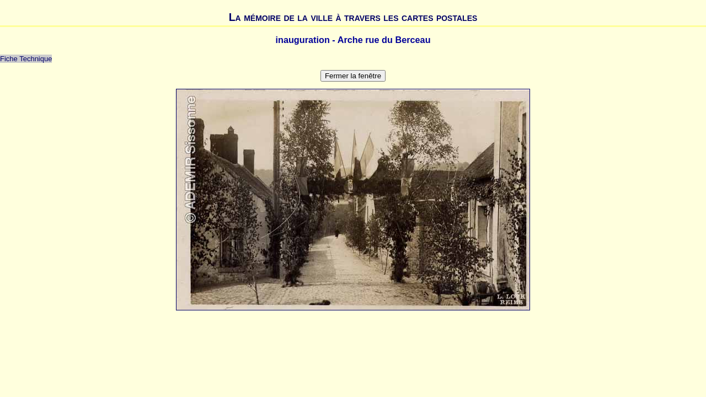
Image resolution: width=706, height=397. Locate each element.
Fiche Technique (26, 59)
